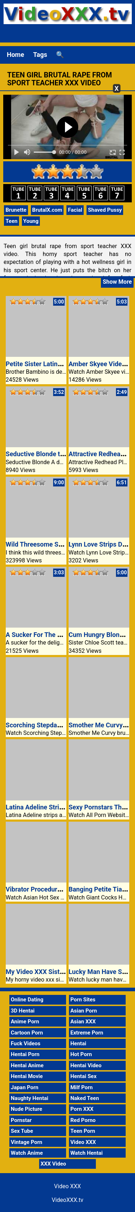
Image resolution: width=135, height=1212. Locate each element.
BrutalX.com (47, 210)
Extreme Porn (86, 1032)
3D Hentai (22, 1010)
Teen (11, 221)
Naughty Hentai (29, 1098)
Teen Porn (82, 1131)
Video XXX (83, 1142)
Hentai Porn (25, 1054)
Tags (40, 54)
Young (31, 221)
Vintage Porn (26, 1142)
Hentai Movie (27, 1076)
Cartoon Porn (27, 1032)
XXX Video (53, 1164)
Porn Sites (83, 999)
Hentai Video (86, 1065)
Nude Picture (26, 1109)
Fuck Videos (26, 1043)
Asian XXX (83, 1021)
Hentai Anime (27, 1065)
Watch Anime (27, 1153)
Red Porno (83, 1120)
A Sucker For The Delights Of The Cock (62, 634)
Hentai (78, 1043)
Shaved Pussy (105, 210)
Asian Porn (83, 1010)
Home (15, 54)
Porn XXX (81, 1109)
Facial (75, 210)
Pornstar (21, 1120)
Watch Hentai (86, 1153)
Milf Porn (81, 1087)
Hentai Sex (83, 1076)
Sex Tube (22, 1131)
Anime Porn (25, 1021)
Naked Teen (84, 1098)
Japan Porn (24, 1087)
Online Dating (27, 999)
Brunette (15, 210)
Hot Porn (81, 1054)
